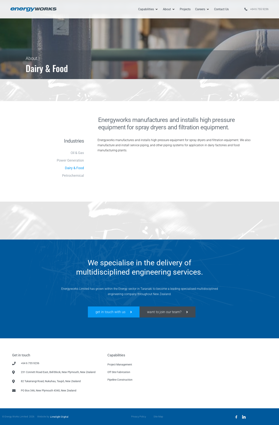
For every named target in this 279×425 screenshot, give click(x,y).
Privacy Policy (138, 416)
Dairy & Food (74, 168)
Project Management (119, 364)
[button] (148, 9)
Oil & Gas (77, 153)
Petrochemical (73, 176)
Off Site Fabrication (118, 372)
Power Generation (70, 160)
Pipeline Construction (119, 379)
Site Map (158, 416)
